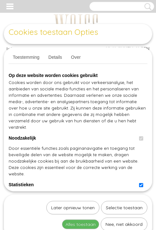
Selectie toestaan (124, 142)
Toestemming (26, 57)
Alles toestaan (81, 158)
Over (76, 57)
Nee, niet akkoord (124, 158)
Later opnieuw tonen (73, 142)
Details (55, 57)
